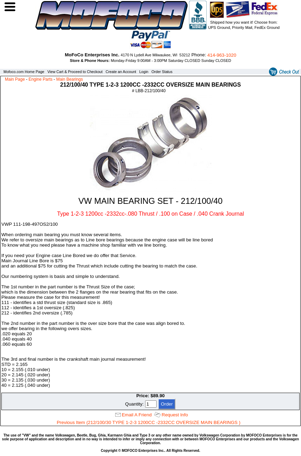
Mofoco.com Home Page (23, 72)
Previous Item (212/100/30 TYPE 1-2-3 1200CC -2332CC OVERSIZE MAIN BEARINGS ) (148, 422)
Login (143, 72)
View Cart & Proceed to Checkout (75, 72)
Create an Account (121, 72)
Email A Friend (137, 414)
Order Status (161, 72)
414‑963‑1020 (221, 55)
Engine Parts (41, 79)
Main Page (15, 79)
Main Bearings (69, 79)
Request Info (175, 414)
